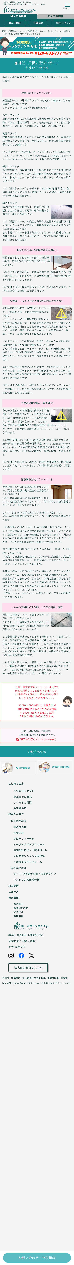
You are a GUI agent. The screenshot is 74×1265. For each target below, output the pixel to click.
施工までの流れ (23, 796)
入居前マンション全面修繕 (29, 856)
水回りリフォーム (24, 838)
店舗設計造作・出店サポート (30, 850)
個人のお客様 (18, 821)
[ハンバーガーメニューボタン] (67, 6)
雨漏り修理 (14, 23)
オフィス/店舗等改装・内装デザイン (35, 873)
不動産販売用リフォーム (28, 862)
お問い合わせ (21, 908)
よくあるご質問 (23, 802)
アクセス (18, 912)
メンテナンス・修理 (59, 31)
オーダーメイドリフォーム (29, 844)
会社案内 (18, 903)
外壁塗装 (38, 23)
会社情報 (13, 897)
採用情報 (18, 916)
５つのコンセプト (24, 791)
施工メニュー (41, 31)
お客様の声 (20, 808)
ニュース (13, 891)
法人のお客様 (18, 868)
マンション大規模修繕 (27, 879)
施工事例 (13, 885)
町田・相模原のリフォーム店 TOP (17, 31)
